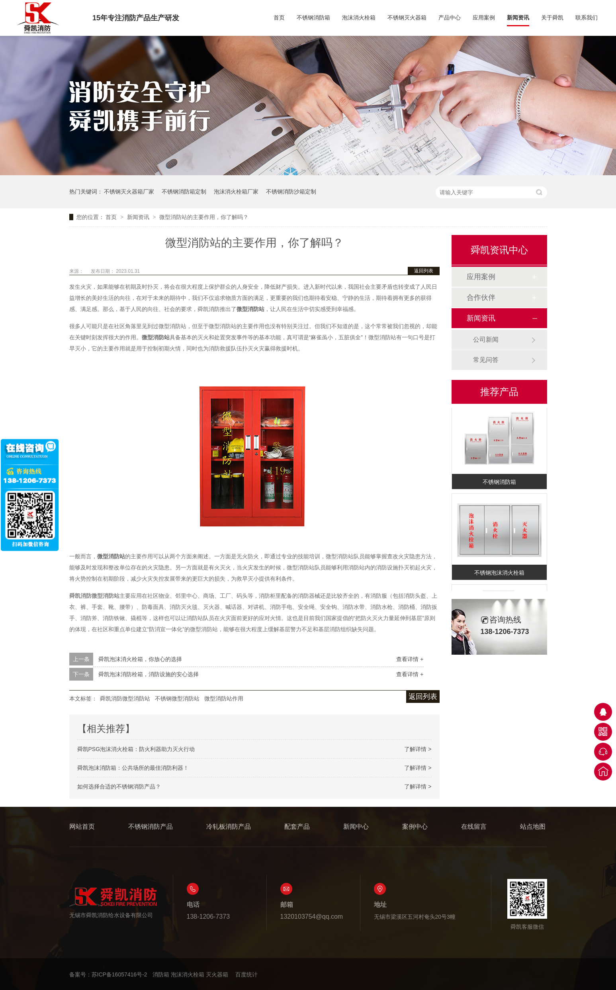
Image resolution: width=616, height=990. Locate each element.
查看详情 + (409, 659)
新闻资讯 (518, 18)
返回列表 (423, 271)
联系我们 (586, 18)
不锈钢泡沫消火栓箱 (499, 574)
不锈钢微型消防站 (177, 698)
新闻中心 (356, 826)
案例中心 (415, 826)
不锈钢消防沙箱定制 (291, 191)
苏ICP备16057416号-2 (119, 974)
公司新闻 (486, 339)
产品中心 (449, 18)
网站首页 (82, 826)
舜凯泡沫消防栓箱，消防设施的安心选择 (148, 674)
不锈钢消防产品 (150, 826)
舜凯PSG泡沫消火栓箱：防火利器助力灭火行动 (136, 749)
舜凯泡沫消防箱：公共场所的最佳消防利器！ (133, 768)
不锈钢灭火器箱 (406, 18)
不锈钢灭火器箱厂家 (129, 191)
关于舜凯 (552, 18)
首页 (279, 18)
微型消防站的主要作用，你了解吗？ (203, 217)
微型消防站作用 (223, 698)
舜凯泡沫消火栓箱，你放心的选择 (140, 659)
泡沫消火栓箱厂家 (236, 191)
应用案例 (484, 18)
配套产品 (297, 826)
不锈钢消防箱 (313, 18)
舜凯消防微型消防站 (125, 698)
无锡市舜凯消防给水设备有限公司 (113, 902)
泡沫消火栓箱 (358, 18)
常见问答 (486, 359)
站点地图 (533, 826)
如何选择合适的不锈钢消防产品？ (119, 786)
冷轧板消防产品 (228, 826)
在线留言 (474, 826)
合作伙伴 (481, 297)
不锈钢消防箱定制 (184, 191)
